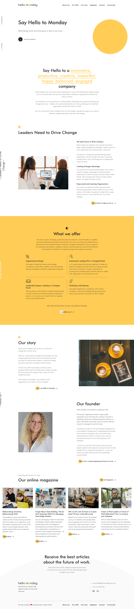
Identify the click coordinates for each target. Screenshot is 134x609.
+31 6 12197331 (99, 587)
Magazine (93, 5)
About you (66, 5)
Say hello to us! (67, 312)
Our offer (75, 5)
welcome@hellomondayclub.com (104, 583)
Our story (84, 5)
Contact (102, 5)
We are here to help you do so (104, 203)
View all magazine (108, 480)
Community (111, 5)
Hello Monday (27, 5)
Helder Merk (47, 605)
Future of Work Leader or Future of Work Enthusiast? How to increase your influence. (114, 514)
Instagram (2, 20)
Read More (8, 536)
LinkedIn (2, 46)
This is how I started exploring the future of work (97, 461)
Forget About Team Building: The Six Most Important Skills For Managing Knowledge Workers (49, 514)
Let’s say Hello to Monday (46, 388)
